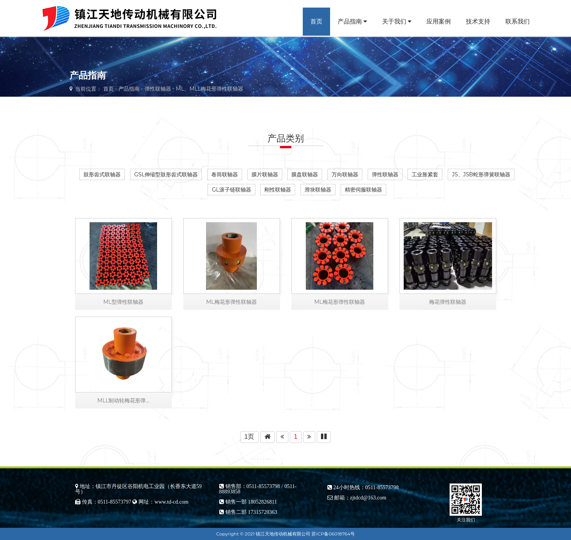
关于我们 (396, 21)
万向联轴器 (345, 174)
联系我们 (517, 21)
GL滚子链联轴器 (231, 189)
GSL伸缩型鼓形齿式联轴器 (166, 174)
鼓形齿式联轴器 (102, 174)
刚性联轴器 (277, 189)
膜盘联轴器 (304, 174)
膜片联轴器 (265, 174)
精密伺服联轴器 (363, 189)
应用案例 (438, 21)
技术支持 (478, 21)
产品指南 (352, 21)
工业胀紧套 (425, 174)
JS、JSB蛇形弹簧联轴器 (481, 174)
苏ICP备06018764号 (333, 534)
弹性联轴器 (158, 88)
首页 (316, 21)
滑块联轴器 (318, 189)
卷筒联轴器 (224, 174)
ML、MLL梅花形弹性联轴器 (209, 88)
